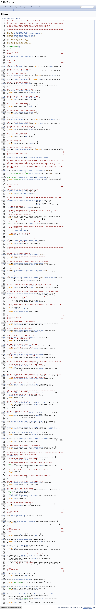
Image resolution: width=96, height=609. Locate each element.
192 (3, 293)
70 (3, 119)
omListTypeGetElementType (22, 128)
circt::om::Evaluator (41, 157)
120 (3, 190)
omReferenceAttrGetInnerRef (26, 521)
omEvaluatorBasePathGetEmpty (29, 427)
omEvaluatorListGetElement (28, 413)
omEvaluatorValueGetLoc (24, 330)
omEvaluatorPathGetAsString (26, 438)
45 (3, 83)
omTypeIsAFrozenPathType (19, 105)
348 (3, 515)
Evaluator (23, 193)
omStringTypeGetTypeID (22, 149)
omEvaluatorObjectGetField (28, 293)
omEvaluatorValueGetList (27, 393)
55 (3, 98)
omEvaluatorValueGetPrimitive (27, 363)
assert (11, 366)
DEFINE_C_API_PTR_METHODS (15, 157)
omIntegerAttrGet (22, 545)
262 (3, 393)
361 (3, 534)
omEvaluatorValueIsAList (19, 384)
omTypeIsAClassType (17, 75)
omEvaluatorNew (21, 190)
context (50, 427)
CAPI (5, 10)
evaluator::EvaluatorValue (31, 179)
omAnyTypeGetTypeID (21, 71)
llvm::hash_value (19, 272)
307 (3, 457)
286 (3, 427)
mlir (20, 46)
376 (3, 555)
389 (3, 574)
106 (3, 170)
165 (3, 254)
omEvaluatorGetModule (22, 240)
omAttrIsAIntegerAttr (18, 534)
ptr (45, 179)
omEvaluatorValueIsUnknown (19, 482)
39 (3, 75)
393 (3, 579)
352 (3, 521)
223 (3, 337)
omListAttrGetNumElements (22, 579)
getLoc (36, 331)
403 (3, 594)
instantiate (32, 223)
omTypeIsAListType (17, 119)
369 (3, 545)
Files (41, 6)
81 (3, 135)
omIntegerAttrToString (24, 555)
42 (3, 79)
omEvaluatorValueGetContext (25, 323)
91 (3, 149)
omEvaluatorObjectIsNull (19, 254)
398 (3, 587)
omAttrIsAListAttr (17, 574)
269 (3, 403)
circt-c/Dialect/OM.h (21, 32)
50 (3, 90)
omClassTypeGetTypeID (22, 79)
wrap (40, 71)
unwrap (51, 66)
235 (3, 354)
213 (3, 323)
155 (3, 240)
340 (3, 504)
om (38, 56)
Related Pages (14, 6)
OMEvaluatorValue (22, 170)
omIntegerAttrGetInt (24, 539)
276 (3, 413)
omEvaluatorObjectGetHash (22, 270)
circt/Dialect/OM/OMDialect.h (24, 36)
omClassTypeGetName (24, 83)
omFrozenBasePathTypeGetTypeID (25, 98)
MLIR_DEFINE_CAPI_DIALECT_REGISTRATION (20, 56)
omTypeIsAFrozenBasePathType (20, 90)
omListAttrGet (21, 594)
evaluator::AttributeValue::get (27, 378)
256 (3, 384)
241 (3, 363)
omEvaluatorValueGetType (21, 504)
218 (3, 330)
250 (3, 376)
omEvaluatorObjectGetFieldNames (27, 286)
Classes (34, 6)
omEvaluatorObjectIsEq (18, 277)
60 (3, 105)
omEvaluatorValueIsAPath (19, 433)
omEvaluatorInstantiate (27, 200)
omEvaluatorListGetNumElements (23, 403)
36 (3, 71)
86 (3, 142)
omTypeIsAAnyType (16, 66)
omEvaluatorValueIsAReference (21, 447)
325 (3, 482)
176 (3, 270)
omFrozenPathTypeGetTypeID (24, 112)
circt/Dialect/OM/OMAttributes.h (25, 35)
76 (3, 128)
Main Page (5, 6)
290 (3, 433)
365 (3, 539)
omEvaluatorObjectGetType (22, 263)
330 (3, 490)
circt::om (22, 48)
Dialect (10, 10)
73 (3, 123)
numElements (53, 594)
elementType (37, 594)
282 (3, 421)
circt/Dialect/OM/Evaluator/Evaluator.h (27, 33)
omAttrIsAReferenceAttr (18, 515)
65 (3, 112)
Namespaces (24, 6)
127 (3, 200)
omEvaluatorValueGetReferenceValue (19, 457)
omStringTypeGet (18, 142)
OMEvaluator (29, 157)
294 (3, 438)
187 (3, 286)
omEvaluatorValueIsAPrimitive (21, 354)
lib (1, 10)
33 (3, 66)
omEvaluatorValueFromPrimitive (29, 376)
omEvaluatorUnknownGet (26, 490)
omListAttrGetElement (24, 587)
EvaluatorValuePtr (39, 170)
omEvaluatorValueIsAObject (19, 346)
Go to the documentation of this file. (11, 18)
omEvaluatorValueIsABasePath (20, 421)
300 (3, 447)
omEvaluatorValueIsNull (18, 337)
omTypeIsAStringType (17, 135)
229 (3, 346)
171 (3, 263)
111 (3, 177)
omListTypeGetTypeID (21, 123)
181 (3, 277)
